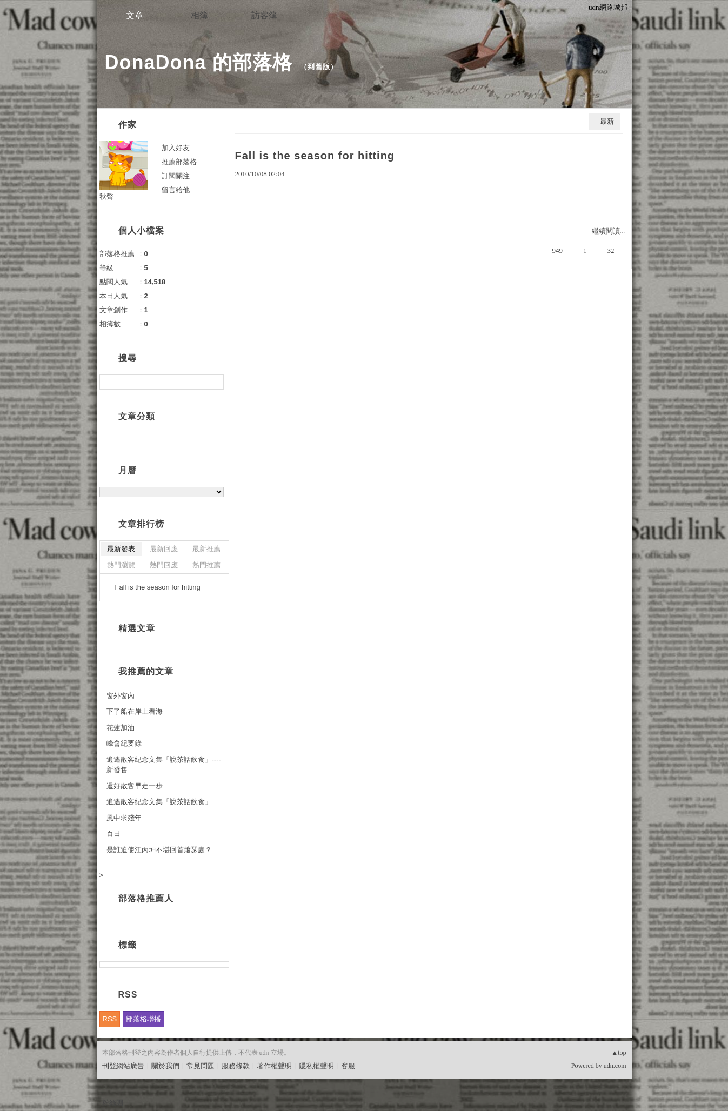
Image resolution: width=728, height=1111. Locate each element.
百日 (113, 833)
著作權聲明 (274, 1066)
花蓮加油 (120, 728)
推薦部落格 (179, 162)
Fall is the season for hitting (315, 156)
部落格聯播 (143, 1019)
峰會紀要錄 (124, 743)
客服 (348, 1066)
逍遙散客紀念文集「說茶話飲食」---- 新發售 (163, 764)
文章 (134, 15)
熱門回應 (164, 565)
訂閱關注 (176, 176)
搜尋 (214, 382)
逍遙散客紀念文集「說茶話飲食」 (159, 802)
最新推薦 (206, 549)
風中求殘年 (124, 818)
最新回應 (164, 549)
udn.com (615, 1065)
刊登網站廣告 (123, 1066)
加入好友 (176, 148)
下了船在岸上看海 (134, 711)
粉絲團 (112, 1103)
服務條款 (236, 1066)
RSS (110, 1019)
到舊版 (319, 67)
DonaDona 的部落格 (198, 62)
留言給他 (176, 190)
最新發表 (121, 549)
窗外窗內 (120, 696)
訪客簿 (264, 15)
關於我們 (165, 1066)
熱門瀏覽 (121, 565)
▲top (618, 1052)
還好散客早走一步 (134, 786)
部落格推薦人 (145, 898)
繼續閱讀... (608, 231)
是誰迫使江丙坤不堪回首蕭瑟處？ (159, 850)
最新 (607, 121)
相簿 (199, 15)
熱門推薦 (206, 565)
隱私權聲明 (316, 1066)
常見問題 (200, 1066)
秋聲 (106, 196)
